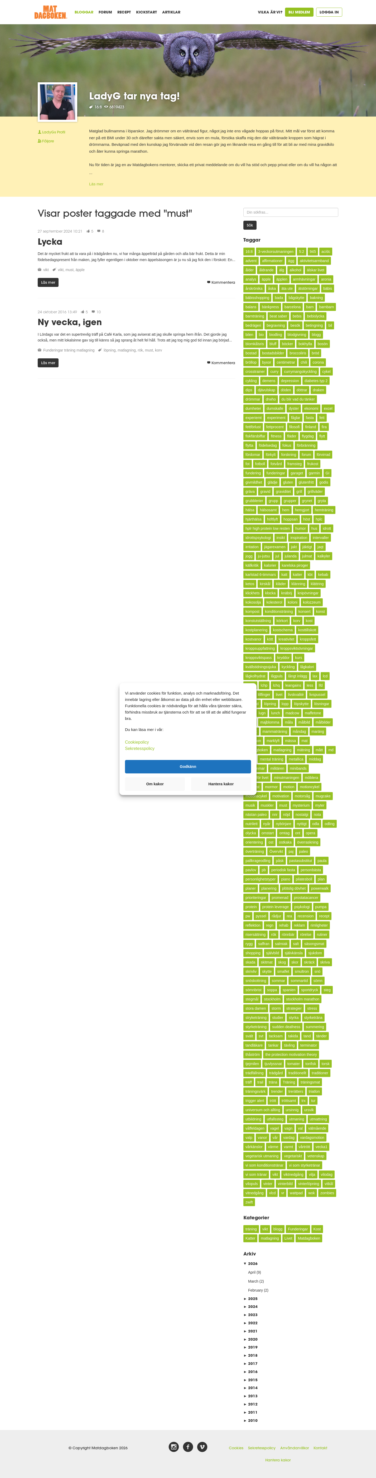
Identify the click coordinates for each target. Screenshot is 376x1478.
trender (277, 1091)
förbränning (306, 445)
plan (321, 879)
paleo (303, 851)
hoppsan (290, 519)
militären (277, 768)
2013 (250, 1395)
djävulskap (266, 390)
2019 (250, 1347)
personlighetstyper (260, 879)
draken (318, 390)
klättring (317, 584)
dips (248, 390)
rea (289, 916)
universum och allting (262, 1110)
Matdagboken (256, 750)
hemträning (324, 510)
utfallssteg (275, 1119)
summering (315, 1027)
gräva (250, 491)
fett (321, 418)
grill (299, 491)
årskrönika (254, 288)
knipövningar (308, 593)
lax (315, 676)
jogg (248, 556)
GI (328, 473)
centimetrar (286, 362)
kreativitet (286, 639)
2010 (250, 1420)
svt (261, 1036)
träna (273, 1082)
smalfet (283, 971)
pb (264, 870)
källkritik (252, 565)
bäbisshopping (257, 298)
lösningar (321, 704)
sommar (278, 981)
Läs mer (96, 184)
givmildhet (253, 482)
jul (277, 556)
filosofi (294, 427)
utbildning (253, 1119)
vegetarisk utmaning (261, 1156)
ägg (291, 261)
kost (309, 621)
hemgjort (302, 510)
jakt (294, 547)
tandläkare (254, 1045)
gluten (288, 482)
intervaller (321, 538)
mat (304, 741)
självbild (272, 953)
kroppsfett (308, 639)
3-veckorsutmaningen (275, 251)
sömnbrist (253, 990)
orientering (254, 842)
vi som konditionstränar (264, 1165)
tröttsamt (289, 1101)
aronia (326, 279)
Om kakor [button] (155, 784)
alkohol (295, 270)
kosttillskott (307, 630)
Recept (124, 12)
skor (294, 962)
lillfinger (264, 694)
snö (317, 971)
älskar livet (315, 270)
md (330, 750)
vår (275, 1137)
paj (290, 851)
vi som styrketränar (304, 1165)
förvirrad (323, 454)
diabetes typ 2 (316, 381)
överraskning (307, 842)
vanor (262, 1137)
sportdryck (309, 990)
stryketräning (256, 1017)
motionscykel (256, 796)
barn (310, 307)
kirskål (265, 584)
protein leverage (275, 907)
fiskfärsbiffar (255, 436)
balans (250, 307)
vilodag (326, 1174)
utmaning (296, 1119)
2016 (250, 1371)
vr (282, 1193)
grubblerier (254, 501)
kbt (310, 574)
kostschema (283, 630)
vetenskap (315, 1156)
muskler (267, 805)
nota (317, 814)
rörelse (305, 934)
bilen (249, 335)
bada (279, 298)
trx (303, 1101)
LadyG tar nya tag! (134, 95)
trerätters (295, 1091)
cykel (326, 371)
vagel (274, 1128)
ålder (249, 270)
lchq (276, 685)
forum (306, 454)
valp (248, 1137)
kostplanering (256, 630)
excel (328, 408)
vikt (46, 270)
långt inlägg (297, 676)
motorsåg (302, 796)
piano (285, 879)
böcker (287, 344)
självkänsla (294, 953)
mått (319, 750)
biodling (275, 335)
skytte (267, 971)
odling (329, 824)
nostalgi (302, 814)
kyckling (288, 667)
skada (250, 962)
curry (274, 371)
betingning (314, 325)
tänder (321, 1036)
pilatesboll (304, 879)
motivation (280, 796)
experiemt (253, 418)
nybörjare (283, 824)
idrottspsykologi (258, 538)
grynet (307, 501)
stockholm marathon (302, 999)
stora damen (255, 1008)
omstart (268, 833)
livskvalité (296, 694)
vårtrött (304, 1147)
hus (314, 528)
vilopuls (251, 1184)
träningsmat (310, 1082)
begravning (276, 325)
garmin (314, 473)
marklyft (273, 741)
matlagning (85, 350)
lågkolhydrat (255, 676)
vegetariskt (293, 1156)
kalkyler (323, 556)
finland (310, 427)
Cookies (236, 1448)
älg (281, 270)
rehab (283, 925)
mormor (271, 787)
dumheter (253, 408)
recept (324, 916)
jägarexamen (275, 547)
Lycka (50, 241)
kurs (298, 658)
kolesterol (274, 602)
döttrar (302, 390)
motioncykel (309, 787)
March (253, 1281)
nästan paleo (256, 814)
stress (312, 1008)
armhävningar (304, 279)
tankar (273, 1045)
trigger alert (254, 1101)
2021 (250, 1330)
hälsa (249, 510)
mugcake (323, 796)
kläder (281, 584)
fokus (286, 445)
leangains (293, 685)
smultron (302, 971)
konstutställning (258, 621)
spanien (289, 990)
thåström (252, 1054)
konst (320, 611)
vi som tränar (256, 1174)
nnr (274, 814)
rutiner (322, 934)
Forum (105, 12)
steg (327, 990)
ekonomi (311, 408)
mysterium (301, 805)
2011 (250, 1412)
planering (269, 888)
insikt (281, 538)
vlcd (272, 1193)
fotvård (276, 464)
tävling (289, 1045)
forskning (288, 454)
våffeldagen (254, 1128)
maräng (318, 731)
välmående (317, 1128)
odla (315, 824)
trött (273, 1101)
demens (269, 381)
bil (330, 325)
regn (269, 925)
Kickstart (146, 12)
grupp (273, 501)
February (255, 1290)
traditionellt (297, 1073)
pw (247, 916)
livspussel (317, 694)
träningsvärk (255, 1091)
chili (304, 362)
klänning (298, 584)
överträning (254, 851)
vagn (288, 1128)
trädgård (276, 1073)
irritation (252, 547)
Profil (51, 132)
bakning (316, 298)
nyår (266, 824)
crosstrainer (255, 371)
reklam (299, 925)
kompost (252, 611)
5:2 (301, 251)
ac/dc (325, 251)
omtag (284, 833)
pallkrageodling (257, 861)
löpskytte (301, 704)
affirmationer (272, 261)
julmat (307, 556)
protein (251, 907)
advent (251, 261)
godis (323, 482)
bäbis (327, 288)
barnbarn (326, 307)
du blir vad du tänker (298, 399)
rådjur (276, 916)
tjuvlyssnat (273, 1064)
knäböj (286, 593)
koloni (292, 602)
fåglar (295, 418)
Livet (288, 1238)
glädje (272, 482)
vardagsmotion (312, 1137)
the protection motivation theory (291, 1054)
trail (260, 1082)
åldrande (266, 270)
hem (285, 510)
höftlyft (272, 519)
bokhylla (305, 344)
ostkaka (285, 842)
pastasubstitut (300, 861)
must (70, 270)
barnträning (254, 316)
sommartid (299, 981)
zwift (249, 1202)
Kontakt (320, 1448)
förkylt (271, 454)
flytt (322, 436)
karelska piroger (295, 565)
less (310, 685)
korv (158, 350)
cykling (251, 381)
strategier (294, 1008)
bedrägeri (253, 325)
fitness (276, 436)
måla (289, 722)
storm (276, 1008)
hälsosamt (268, 510)
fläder (291, 436)
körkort (282, 621)
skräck (309, 962)
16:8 (249, 251)
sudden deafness (286, 1027)
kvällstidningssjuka (260, 667)
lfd (321, 685)
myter (319, 805)
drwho (271, 399)
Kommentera (221, 282)
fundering (253, 473)
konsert (304, 611)
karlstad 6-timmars (260, 574)
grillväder (315, 491)
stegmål (251, 999)
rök (140, 350)
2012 (250, 1404)
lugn (262, 713)
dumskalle (275, 408)
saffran (263, 944)
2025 (250, 1298)
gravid (265, 491)
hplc (319, 519)
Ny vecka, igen (70, 322)
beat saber (278, 316)
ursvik (309, 1110)
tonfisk (310, 1064)
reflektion (253, 925)
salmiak (281, 944)
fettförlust (253, 427)
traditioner (320, 1073)
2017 (250, 1363)
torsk (326, 1064)
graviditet (283, 491)
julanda (291, 556)
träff (248, 1082)
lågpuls (277, 676)
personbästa (311, 870)
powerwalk (320, 888)
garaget (297, 473)
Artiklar (171, 12)
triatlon (314, 1091)
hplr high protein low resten (267, 528)
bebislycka (315, 316)
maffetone (313, 713)
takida (293, 1036)
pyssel (261, 916)
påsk (280, 861)
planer (250, 888)
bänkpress (270, 307)
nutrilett (251, 824)
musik (250, 805)
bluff (272, 344)
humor (300, 528)
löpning (109, 350)
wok (311, 1193)
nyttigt (302, 824)
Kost (317, 1229)
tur (313, 1101)
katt (284, 574)
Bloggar (84, 12)
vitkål (329, 1184)
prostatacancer (306, 898)
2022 (250, 1322)
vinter (267, 1184)
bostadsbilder (273, 353)
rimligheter (319, 925)
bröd (315, 353)
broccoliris (298, 353)
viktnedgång (293, 1174)
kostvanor (253, 639)
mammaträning (275, 731)
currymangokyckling (300, 371)
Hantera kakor (278, 1460)
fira (324, 427)
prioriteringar (255, 898)
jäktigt (307, 547)
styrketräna (313, 1017)
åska (272, 288)
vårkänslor (254, 1147)
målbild (304, 722)
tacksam (276, 1036)
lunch (275, 713)
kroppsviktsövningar (296, 648)
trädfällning (254, 1073)
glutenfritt (306, 482)
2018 (250, 1355)
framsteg (294, 464)
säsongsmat (314, 944)
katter (297, 574)
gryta (322, 501)
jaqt (320, 547)
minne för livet (256, 778)
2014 (250, 1387)
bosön (323, 344)
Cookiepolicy (137, 742)
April (252, 1272)
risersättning (255, 934)
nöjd (286, 814)
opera (310, 833)
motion (288, 787)
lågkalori (307, 667)
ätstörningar (308, 288)
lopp (285, 704)
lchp (264, 685)
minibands (298, 768)
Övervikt (276, 851)
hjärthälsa (253, 519)
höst (306, 519)
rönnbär (288, 934)
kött (270, 639)
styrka (293, 1017)
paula (321, 861)
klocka (270, 593)
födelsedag (268, 445)
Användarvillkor (294, 1448)
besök (295, 325)
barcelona (293, 307)
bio (261, 335)
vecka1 (321, 1147)
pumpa (321, 907)
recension (306, 916)
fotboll (260, 464)
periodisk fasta (283, 870)
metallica (296, 759)
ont (297, 833)
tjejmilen (252, 1064)
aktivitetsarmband (314, 261)
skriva (325, 962)
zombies (327, 1193)
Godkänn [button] (188, 766)
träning (69, 350)
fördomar (252, 454)
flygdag (308, 436)
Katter (250, 1238)
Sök (250, 225)
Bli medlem (299, 12)
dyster (294, 408)
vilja (312, 1174)
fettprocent (275, 427)
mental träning (271, 759)
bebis (297, 316)
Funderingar (53, 350)
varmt (288, 1147)
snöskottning (255, 981)
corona (318, 362)
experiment (276, 418)
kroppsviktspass (258, 658)
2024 (250, 1306)
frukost (312, 464)
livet (279, 694)
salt (296, 944)
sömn (318, 981)
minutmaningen (286, 778)
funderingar (275, 473)
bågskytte (296, 298)
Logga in (329, 12)
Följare (46, 141)
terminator (308, 1045)
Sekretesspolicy (262, 1448)
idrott (327, 528)
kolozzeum (312, 602)
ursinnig (292, 1110)
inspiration (298, 538)
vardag (289, 1137)
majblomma (269, 722)
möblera (311, 778)
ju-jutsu (264, 556)
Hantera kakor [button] (221, 784)
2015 (250, 1379)
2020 (250, 1339)
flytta (249, 445)
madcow (292, 713)
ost (270, 842)
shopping (253, 953)
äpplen (281, 279)
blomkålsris (254, 344)
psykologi (302, 907)
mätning (303, 750)
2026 (250, 1263)
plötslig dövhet (294, 888)
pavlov (250, 870)
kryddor (283, 658)
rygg (249, 944)
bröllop (251, 362)
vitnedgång (254, 1193)
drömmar (252, 399)
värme (273, 1147)
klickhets (252, 593)
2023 (250, 1314)
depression (290, 381)
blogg (316, 335)
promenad (280, 898)
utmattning (318, 1119)
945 (313, 251)
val (300, 1128)
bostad (251, 353)
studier (277, 1017)
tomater (293, 1064)
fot (247, 464)
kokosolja (253, 602)
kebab (323, 574)
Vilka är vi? (270, 12)
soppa (272, 990)
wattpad (296, 1193)
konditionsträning (279, 611)
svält (249, 1036)
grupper (290, 501)
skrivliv (251, 971)
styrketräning (256, 1027)
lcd (325, 676)
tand (307, 1036)
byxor (266, 362)
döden (286, 390)
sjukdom (315, 953)
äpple (80, 270)
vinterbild (285, 1184)
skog (282, 962)
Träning (289, 1082)
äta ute (287, 288)
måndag (299, 731)
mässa (290, 741)
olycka (250, 833)
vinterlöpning (308, 1184)
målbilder (323, 722)
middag (315, 759)
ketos (249, 584)
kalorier (270, 565)
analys (250, 279)
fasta (310, 418)
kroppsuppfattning (260, 648)
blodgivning (297, 335)
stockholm (272, 999)
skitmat (266, 962)
